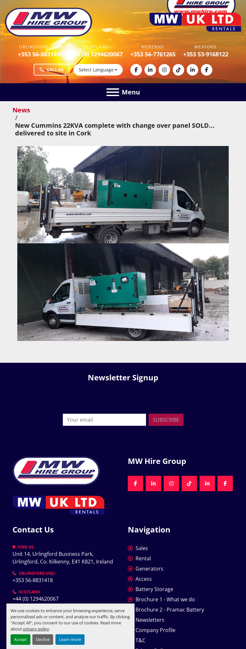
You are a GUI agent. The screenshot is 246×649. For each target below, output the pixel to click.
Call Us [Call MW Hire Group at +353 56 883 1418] (51, 69)
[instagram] (164, 70)
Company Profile (155, 630)
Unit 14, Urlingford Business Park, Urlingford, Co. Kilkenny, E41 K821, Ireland (62, 557)
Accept (20, 639)
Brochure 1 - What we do (165, 599)
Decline (43, 639)
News (21, 110)
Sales (141, 548)
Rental (143, 558)
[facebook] (136, 70)
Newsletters (149, 619)
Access (143, 578)
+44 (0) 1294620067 (97, 54)
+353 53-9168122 (205, 54)
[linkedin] (150, 70)
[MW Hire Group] (56, 470)
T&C (140, 640)
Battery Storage (154, 589)
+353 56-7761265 (153, 54)
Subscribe (166, 419)
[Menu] (112, 92)
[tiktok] (178, 70)
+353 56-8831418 (40, 54)
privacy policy (36, 629)
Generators (149, 568)
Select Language (96, 70)
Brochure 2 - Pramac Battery (169, 609)
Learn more (70, 639)
